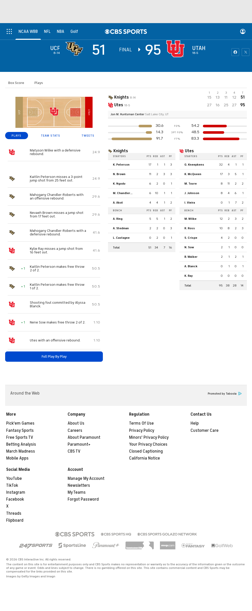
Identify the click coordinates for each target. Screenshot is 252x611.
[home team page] (176, 49)
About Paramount (84, 437)
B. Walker (190, 256)
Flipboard (14, 520)
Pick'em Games (20, 423)
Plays (38, 83)
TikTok (12, 485)
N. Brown (119, 174)
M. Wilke (190, 218)
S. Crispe (190, 237)
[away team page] (75, 49)
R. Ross (189, 228)
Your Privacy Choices (148, 444)
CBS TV (74, 451)
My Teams (77, 492)
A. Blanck (190, 266)
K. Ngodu (119, 183)
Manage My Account (86, 478)
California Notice (144, 458)
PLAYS (16, 135)
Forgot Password (83, 499)
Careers (75, 430)
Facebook (15, 499)
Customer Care (205, 430)
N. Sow (189, 247)
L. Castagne (121, 237)
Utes (189, 151)
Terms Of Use (141, 423)
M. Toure (190, 183)
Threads (13, 513)
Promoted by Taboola (225, 393)
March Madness (20, 451)
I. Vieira (189, 202)
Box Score (16, 83)
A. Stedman (121, 228)
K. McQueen (192, 174)
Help (195, 423)
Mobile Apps (17, 458)
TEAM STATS (50, 135)
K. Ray (188, 275)
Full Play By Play (54, 356)
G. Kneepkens (194, 164)
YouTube (14, 478)
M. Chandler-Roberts (124, 193)
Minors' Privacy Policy (149, 437)
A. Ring (117, 218)
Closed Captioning (146, 451)
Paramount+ (79, 444)
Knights (120, 151)
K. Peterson (121, 164)
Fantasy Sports (20, 430)
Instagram (15, 492)
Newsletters (79, 485)
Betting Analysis (21, 444)
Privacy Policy (141, 430)
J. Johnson (191, 193)
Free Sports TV (19, 437)
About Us (76, 423)
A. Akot (118, 202)
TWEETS (88, 135)
